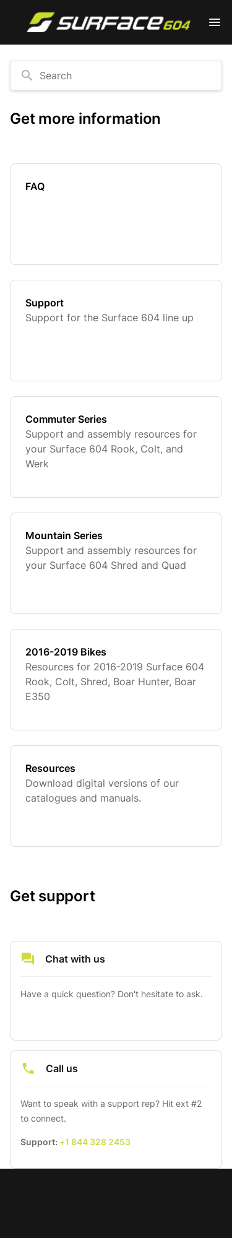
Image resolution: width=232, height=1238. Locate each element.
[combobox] (116, 75)
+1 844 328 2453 (95, 1141)
